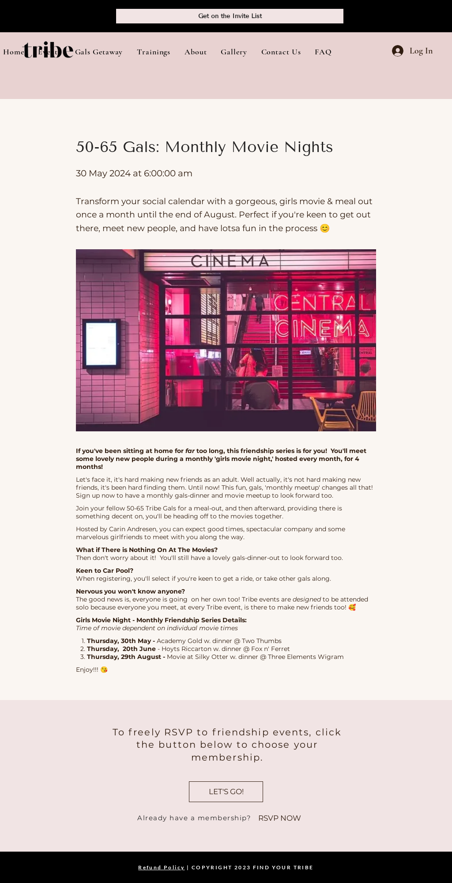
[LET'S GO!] (226, 791)
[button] (49, 51)
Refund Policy (161, 867)
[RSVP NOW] (279, 818)
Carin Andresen (132, 529)
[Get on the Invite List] (229, 16)
